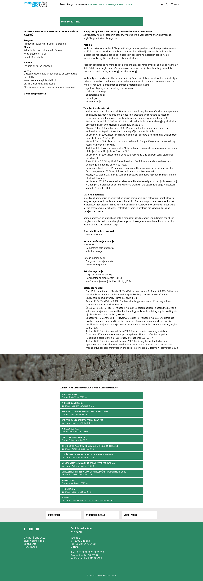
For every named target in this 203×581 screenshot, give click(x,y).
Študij (69, 4)
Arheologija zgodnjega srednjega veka (82, 420)
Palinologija (68, 480)
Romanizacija (69, 497)
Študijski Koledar (95, 515)
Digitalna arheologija (73, 437)
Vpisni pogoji (130, 515)
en (162, 4)
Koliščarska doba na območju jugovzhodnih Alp (87, 454)
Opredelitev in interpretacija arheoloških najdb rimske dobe (94, 471)
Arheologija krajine (72, 402)
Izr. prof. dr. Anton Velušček (38, 65)
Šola (62, 4)
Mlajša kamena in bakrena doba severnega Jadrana (88, 463)
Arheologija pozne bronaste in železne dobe (85, 411)
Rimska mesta (69, 488)
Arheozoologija (70, 428)
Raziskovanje (30, 546)
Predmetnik (54, 515)
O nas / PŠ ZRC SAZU (34, 537)
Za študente (80, 4)
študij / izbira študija (34, 540)
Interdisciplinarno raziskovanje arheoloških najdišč (90, 445)
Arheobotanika (69, 394)
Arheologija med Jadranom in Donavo (43, 50)
